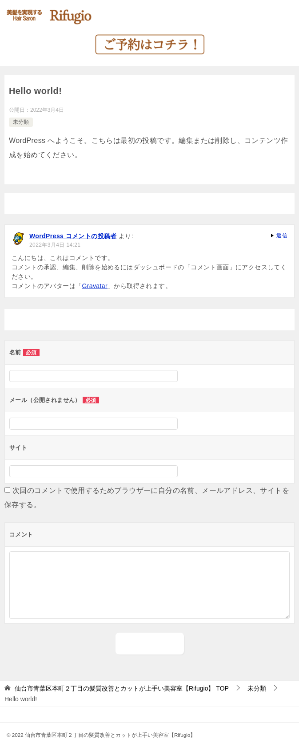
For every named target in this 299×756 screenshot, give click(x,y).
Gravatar (95, 285)
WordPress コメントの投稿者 (73, 236)
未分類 (21, 122)
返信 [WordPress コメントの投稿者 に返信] (281, 235)
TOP (122, 688)
